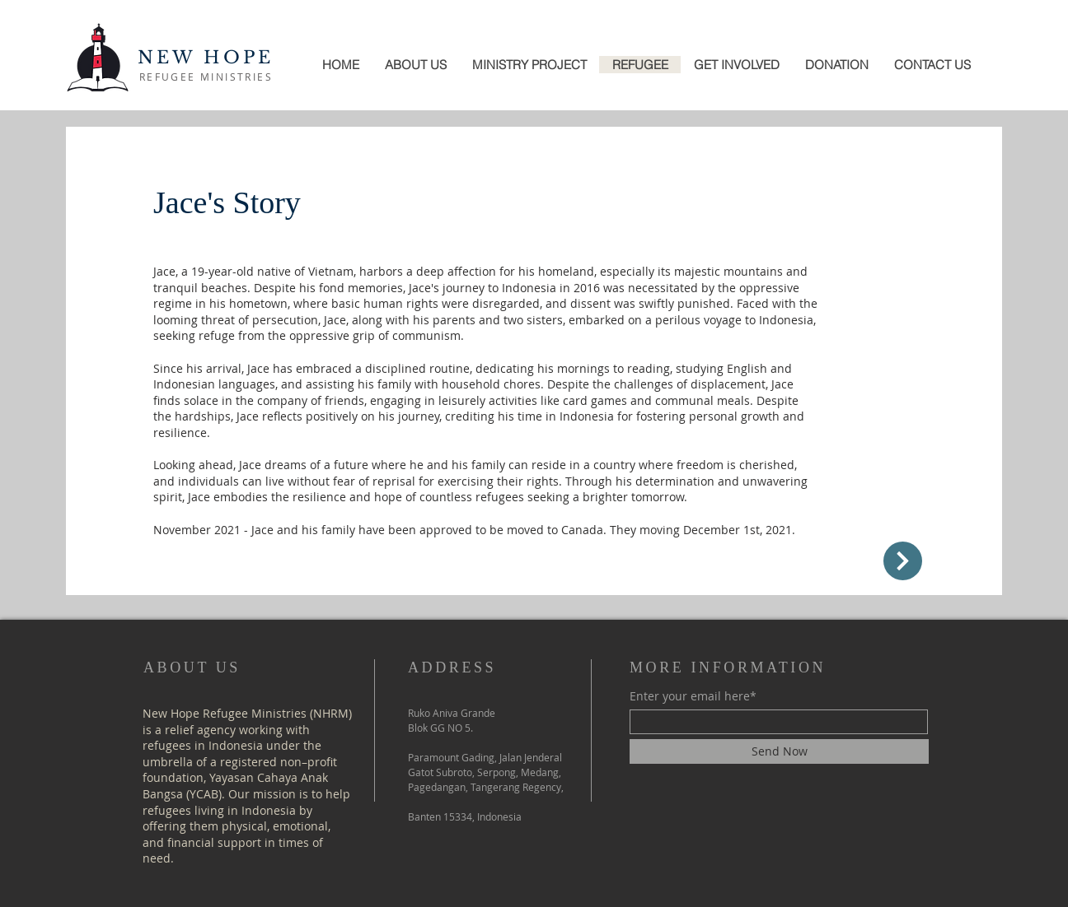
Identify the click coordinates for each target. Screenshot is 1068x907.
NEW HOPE (206, 57)
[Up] (902, 561)
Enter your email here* (693, 696)
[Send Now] (779, 751)
